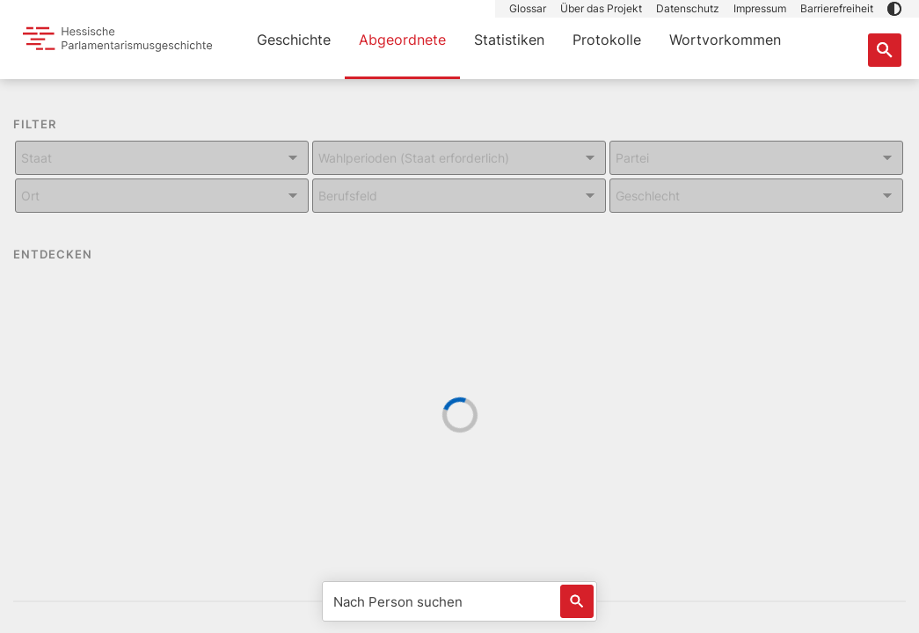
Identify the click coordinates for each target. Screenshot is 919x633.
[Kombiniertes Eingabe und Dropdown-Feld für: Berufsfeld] (459, 195)
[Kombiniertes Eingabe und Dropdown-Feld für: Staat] (162, 158)
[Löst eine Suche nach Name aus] (577, 601)
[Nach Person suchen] (459, 601)
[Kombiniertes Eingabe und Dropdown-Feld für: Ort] (162, 195)
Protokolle (607, 39)
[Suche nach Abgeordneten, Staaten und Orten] (884, 50)
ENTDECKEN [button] (65, 255)
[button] (894, 9)
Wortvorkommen (725, 39)
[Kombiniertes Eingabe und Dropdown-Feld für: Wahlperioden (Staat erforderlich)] (459, 158)
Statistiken (509, 39)
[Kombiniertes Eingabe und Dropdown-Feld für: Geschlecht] (756, 195)
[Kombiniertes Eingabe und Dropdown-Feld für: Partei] (756, 158)
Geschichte (294, 39)
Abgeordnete (402, 39)
